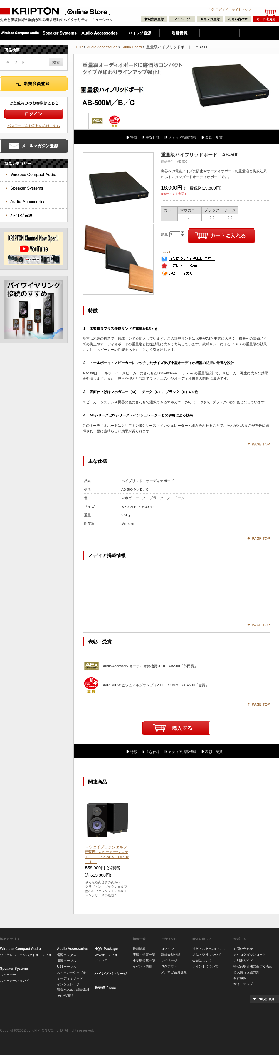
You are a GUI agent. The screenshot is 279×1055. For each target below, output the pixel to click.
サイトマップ (241, 9)
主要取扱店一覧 (144, 960)
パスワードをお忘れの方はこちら (33, 126)
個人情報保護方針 (246, 972)
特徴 (133, 137)
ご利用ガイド (218, 9)
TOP (79, 47)
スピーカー (8, 975)
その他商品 (65, 995)
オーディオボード (70, 978)
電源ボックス (66, 955)
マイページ (169, 960)
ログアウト (169, 966)
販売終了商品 (105, 988)
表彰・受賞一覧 (144, 954)
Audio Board (131, 47)
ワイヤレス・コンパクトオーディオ (26, 955)
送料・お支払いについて (210, 948)
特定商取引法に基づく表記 (252, 966)
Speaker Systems (14, 969)
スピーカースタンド (14, 980)
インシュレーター (70, 984)
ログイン (167, 948)
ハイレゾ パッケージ (111, 974)
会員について (202, 960)
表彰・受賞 (214, 137)
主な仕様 (153, 137)
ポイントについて (205, 966)
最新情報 (139, 948)
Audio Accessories (102, 47)
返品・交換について (206, 954)
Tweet (165, 252)
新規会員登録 (170, 954)
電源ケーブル (66, 960)
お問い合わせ (243, 948)
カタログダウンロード (249, 954)
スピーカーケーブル (71, 972)
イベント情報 (142, 966)
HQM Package (106, 949)
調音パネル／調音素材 (73, 989)
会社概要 (239, 978)
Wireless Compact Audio (20, 949)
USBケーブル (67, 966)
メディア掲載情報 (182, 137)
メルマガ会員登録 (174, 972)
